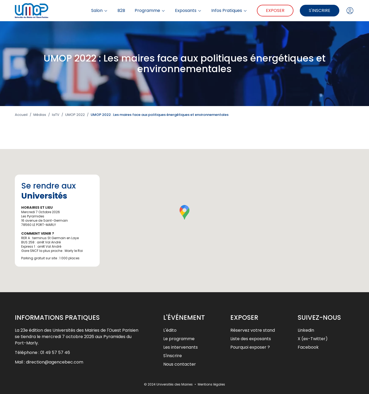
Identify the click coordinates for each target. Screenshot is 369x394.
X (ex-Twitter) (313, 339)
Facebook (308, 347)
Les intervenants (180, 347)
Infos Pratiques (229, 10)
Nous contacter (179, 364)
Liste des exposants (250, 339)
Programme (150, 10)
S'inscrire (319, 10)
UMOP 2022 (75, 114)
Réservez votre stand (252, 330)
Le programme (179, 339)
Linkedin (306, 330)
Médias (39, 114)
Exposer (275, 10)
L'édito (170, 330)
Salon (99, 10)
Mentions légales (211, 384)
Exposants (188, 10)
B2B (121, 10)
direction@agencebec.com (54, 362)
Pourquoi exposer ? (250, 347)
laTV (55, 114)
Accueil (21, 114)
